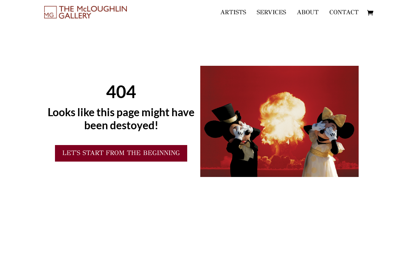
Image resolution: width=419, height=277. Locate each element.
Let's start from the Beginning (121, 153)
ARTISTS (233, 13)
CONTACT (344, 13)
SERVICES (271, 13)
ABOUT (308, 13)
